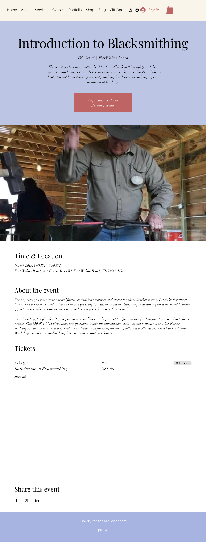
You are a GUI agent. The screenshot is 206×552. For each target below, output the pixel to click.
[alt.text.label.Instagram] (131, 10)
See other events (103, 105)
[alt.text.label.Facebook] (106, 530)
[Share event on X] (27, 500)
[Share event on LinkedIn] (37, 500)
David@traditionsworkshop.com (103, 521)
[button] (169, 10)
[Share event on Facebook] (16, 500)
